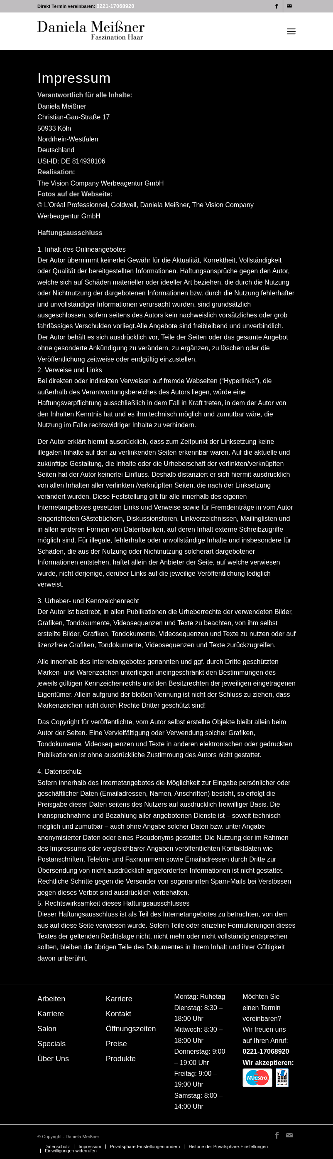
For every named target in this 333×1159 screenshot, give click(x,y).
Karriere (50, 1014)
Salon (46, 1029)
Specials (51, 1044)
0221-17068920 (115, 6)
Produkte (121, 1059)
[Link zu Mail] (289, 6)
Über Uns (53, 1059)
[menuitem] (291, 31)
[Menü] (291, 31)
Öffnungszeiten (131, 1029)
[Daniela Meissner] (99, 31)
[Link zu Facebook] (277, 6)
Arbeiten (51, 999)
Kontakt (118, 1014)
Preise (116, 1044)
